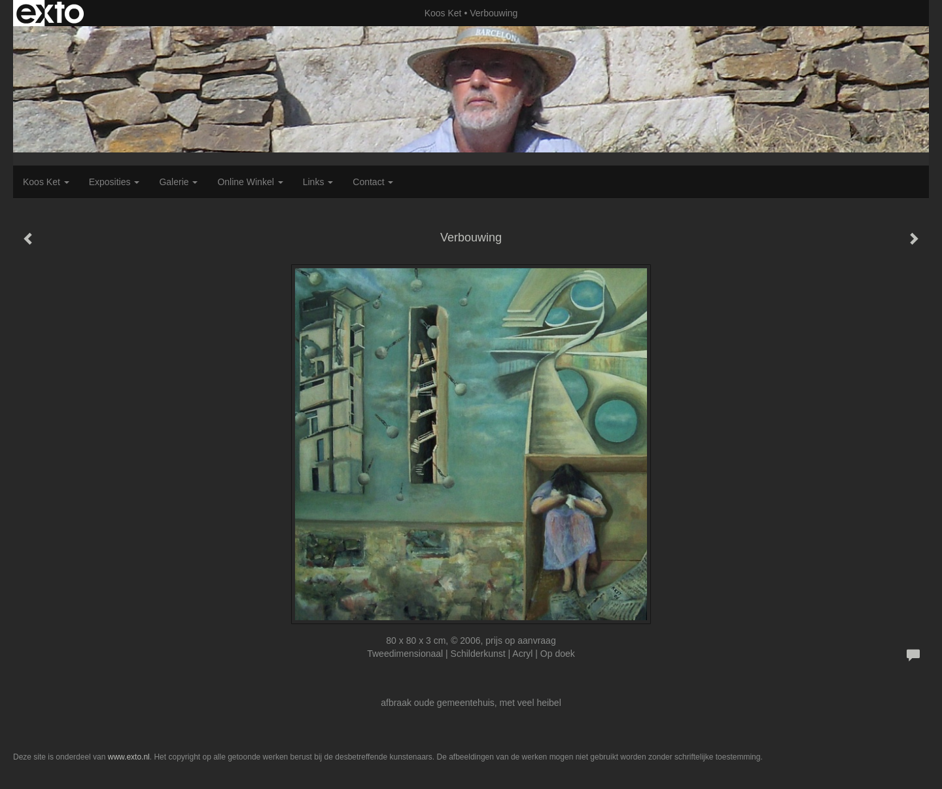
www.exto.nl (129, 757)
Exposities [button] (114, 182)
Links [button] (318, 182)
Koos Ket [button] (46, 182)
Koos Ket (443, 13)
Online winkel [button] (250, 182)
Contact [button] (373, 182)
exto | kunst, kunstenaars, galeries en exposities (50, 13)
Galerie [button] (178, 182)
